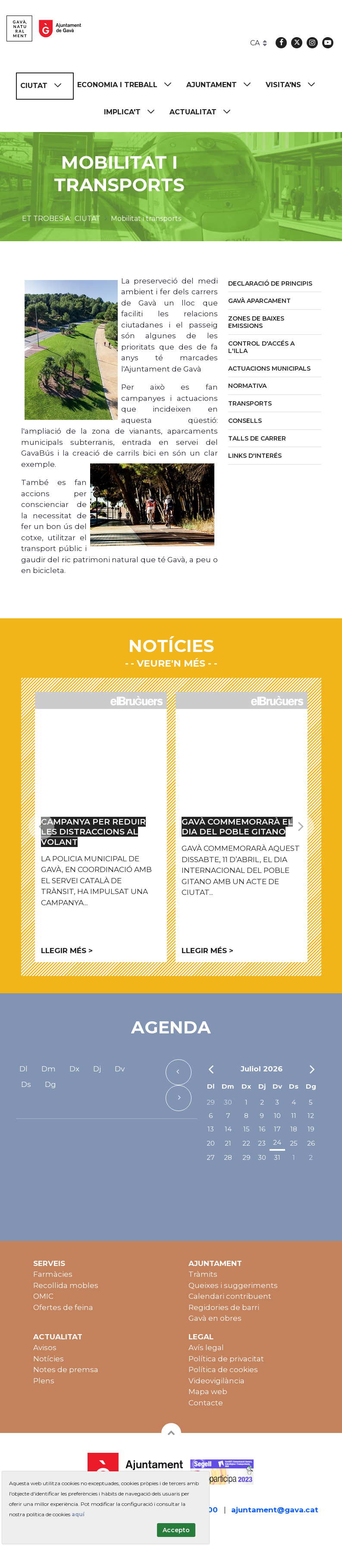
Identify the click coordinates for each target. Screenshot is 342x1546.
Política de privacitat (226, 1358)
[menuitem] (45, 86)
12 (310, 1115)
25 (294, 1143)
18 (293, 1129)
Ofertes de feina (63, 1307)
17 (277, 1129)
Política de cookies (223, 1369)
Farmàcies (52, 1274)
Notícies (48, 1358)
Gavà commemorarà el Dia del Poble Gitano (237, 827)
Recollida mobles (65, 1285)
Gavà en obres (215, 1318)
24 (277, 1142)
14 (228, 1129)
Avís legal (206, 1347)
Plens (43, 1380)
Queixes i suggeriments (233, 1285)
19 (310, 1129)
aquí (78, 1514)
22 (246, 1143)
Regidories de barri (223, 1307)
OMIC (43, 1296)
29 (211, 1102)
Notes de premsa (65, 1369)
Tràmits (202, 1274)
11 (293, 1115)
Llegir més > (67, 950)
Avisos (44, 1347)
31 (277, 1157)
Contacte (205, 1402)
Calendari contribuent (229, 1296)
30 (228, 1102)
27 (211, 1157)
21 (228, 1143)
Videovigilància (216, 1380)
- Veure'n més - (171, 663)
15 (246, 1129)
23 (262, 1143)
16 (262, 1129)
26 (311, 1143)
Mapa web (207, 1391)
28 (228, 1157)
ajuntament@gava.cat (274, 1509)
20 (211, 1143)
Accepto (176, 1530)
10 (277, 1115)
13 (210, 1129)
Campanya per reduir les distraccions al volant (93, 832)
